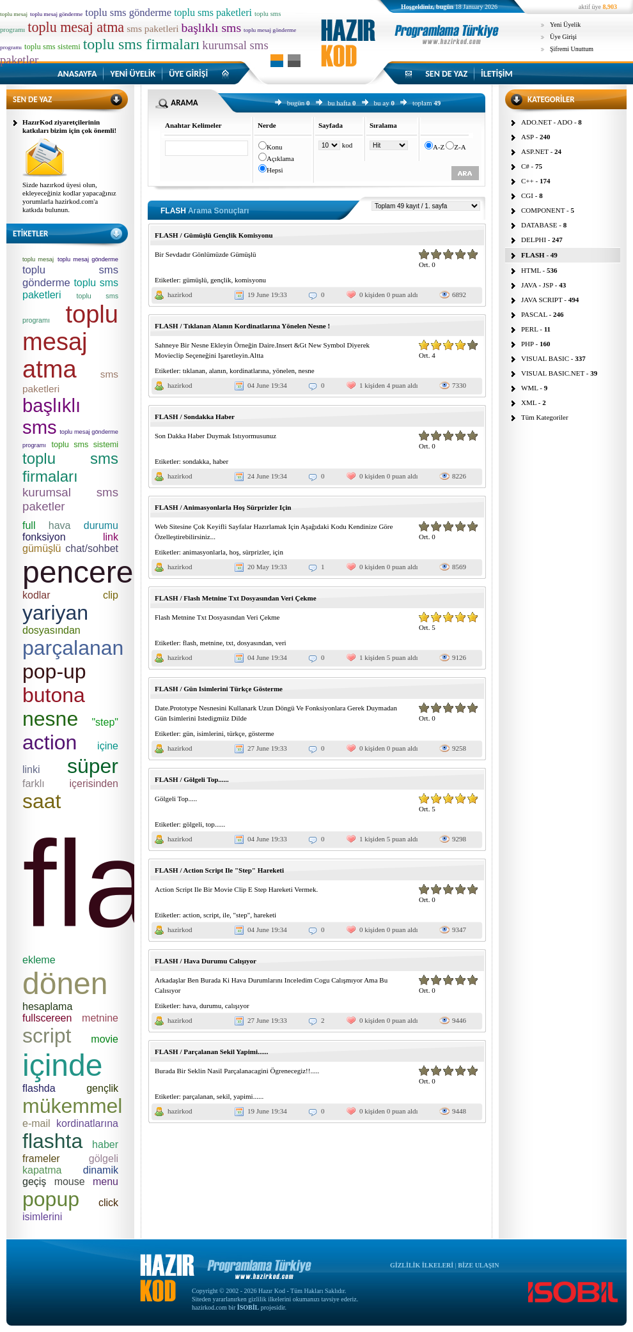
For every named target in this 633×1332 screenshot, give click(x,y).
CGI (527, 195)
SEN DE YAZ (446, 73)
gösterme (261, 733)
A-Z (438, 147)
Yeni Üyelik (565, 24)
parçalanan (198, 1096)
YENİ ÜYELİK (132, 73)
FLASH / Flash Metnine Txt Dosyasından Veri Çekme (235, 598)
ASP (527, 137)
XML (528, 402)
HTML (531, 270)
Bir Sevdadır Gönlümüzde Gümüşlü (205, 254)
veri (281, 643)
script (211, 915)
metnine (211, 643)
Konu (274, 147)
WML (529, 388)
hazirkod (180, 294)
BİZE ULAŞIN (478, 1265)
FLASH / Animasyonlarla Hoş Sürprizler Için (223, 507)
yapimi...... (248, 1096)
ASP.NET (535, 151)
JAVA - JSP (537, 285)
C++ (527, 181)
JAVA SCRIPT (542, 299)
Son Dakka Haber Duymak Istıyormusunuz (215, 436)
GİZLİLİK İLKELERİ (421, 1265)
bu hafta (339, 103)
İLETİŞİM (497, 73)
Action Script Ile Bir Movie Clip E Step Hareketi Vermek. (236, 889)
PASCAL (534, 314)
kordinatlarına (249, 370)
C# (525, 166)
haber (220, 461)
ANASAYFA (77, 73)
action (191, 915)
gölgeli (193, 824)
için (277, 552)
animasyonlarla (204, 552)
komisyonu (250, 280)
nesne (307, 370)
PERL (529, 329)
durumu (210, 1005)
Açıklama (280, 158)
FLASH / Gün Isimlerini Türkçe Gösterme (219, 689)
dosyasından (254, 643)
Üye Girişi (563, 36)
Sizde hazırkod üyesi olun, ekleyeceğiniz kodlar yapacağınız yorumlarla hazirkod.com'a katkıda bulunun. (69, 197)
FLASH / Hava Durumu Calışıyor (205, 961)
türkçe (235, 733)
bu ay (381, 103)
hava (189, 1005)
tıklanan (194, 370)
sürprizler (255, 552)
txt (230, 643)
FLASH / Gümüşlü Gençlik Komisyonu (214, 235)
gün (188, 733)
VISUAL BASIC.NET (552, 373)
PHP (527, 344)
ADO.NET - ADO (546, 122)
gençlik (220, 280)
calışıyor (237, 1005)
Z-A (459, 147)
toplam (422, 103)
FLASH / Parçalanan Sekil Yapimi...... (211, 1051)
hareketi (265, 915)
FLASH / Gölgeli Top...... (192, 779)
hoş (233, 552)
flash (189, 643)
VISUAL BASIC (545, 358)
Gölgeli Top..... (176, 798)
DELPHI (533, 239)
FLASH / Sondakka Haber (195, 416)
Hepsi (275, 170)
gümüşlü (195, 280)
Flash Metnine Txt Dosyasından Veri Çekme (217, 617)
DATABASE (539, 225)
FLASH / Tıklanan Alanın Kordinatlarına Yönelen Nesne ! (242, 326)
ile (226, 915)
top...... (216, 824)
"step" (242, 915)
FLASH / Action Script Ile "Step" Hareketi (219, 870)
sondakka (196, 461)
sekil (223, 1096)
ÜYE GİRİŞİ (188, 73)
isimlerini (210, 733)
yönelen (283, 370)
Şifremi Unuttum (571, 48)
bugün (296, 103)
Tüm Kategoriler (544, 417)
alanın (217, 370)
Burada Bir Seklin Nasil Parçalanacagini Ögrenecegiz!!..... (237, 1071)
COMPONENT (543, 210)
